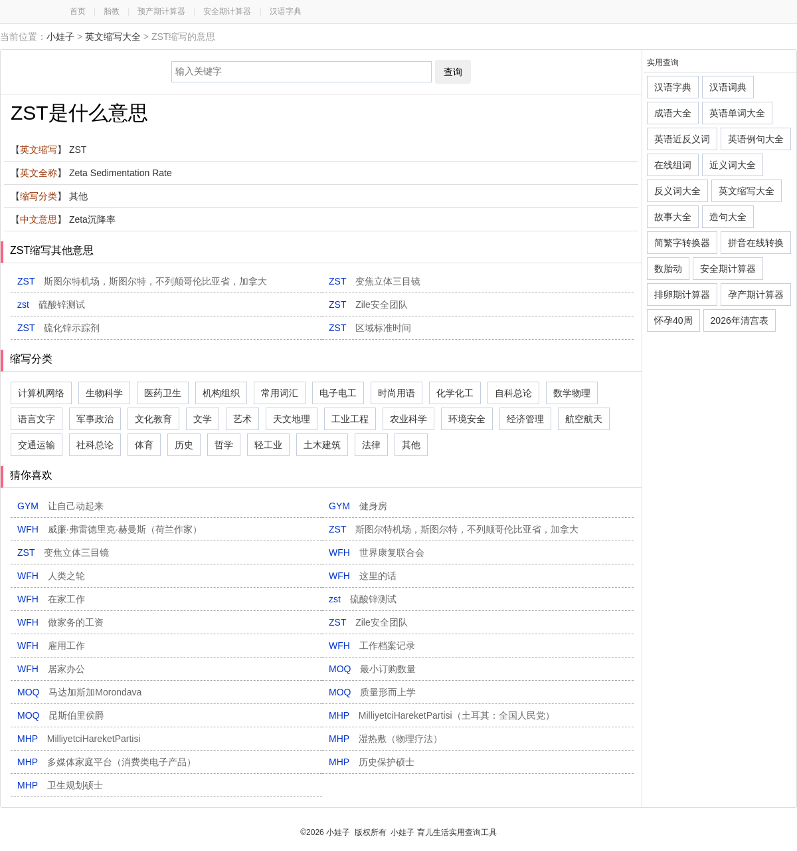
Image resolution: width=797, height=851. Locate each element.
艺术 (242, 419)
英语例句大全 (756, 139)
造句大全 (728, 216)
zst (51, 304)
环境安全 (467, 419)
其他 (411, 444)
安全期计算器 (227, 11)
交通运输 (36, 444)
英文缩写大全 (113, 36)
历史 (184, 444)
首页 (78, 11)
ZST (142, 281)
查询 (453, 71)
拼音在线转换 (756, 242)
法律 (371, 444)
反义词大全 (677, 190)
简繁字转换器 (682, 242)
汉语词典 (728, 87)
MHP (442, 715)
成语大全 (672, 113)
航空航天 (583, 419)
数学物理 (571, 393)
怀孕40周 (673, 320)
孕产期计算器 (756, 294)
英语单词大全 (737, 113)
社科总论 (95, 444)
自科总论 (513, 393)
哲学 (224, 444)
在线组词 (672, 165)
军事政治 (95, 419)
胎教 (112, 11)
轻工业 (268, 444)
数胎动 (668, 268)
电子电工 (338, 393)
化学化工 (455, 393)
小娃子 (60, 36)
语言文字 (36, 419)
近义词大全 (732, 165)
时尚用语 (396, 393)
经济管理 (525, 419)
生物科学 (104, 393)
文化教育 (153, 419)
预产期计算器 (161, 11)
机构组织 (221, 393)
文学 (202, 419)
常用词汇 (279, 393)
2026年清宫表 (739, 320)
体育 (144, 444)
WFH (109, 529)
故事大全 (672, 216)
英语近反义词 (682, 139)
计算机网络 (41, 393)
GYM (60, 506)
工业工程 (350, 419)
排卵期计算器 (682, 294)
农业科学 (408, 419)
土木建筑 (322, 444)
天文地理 (291, 419)
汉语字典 (286, 11)
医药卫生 (162, 393)
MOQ (372, 669)
